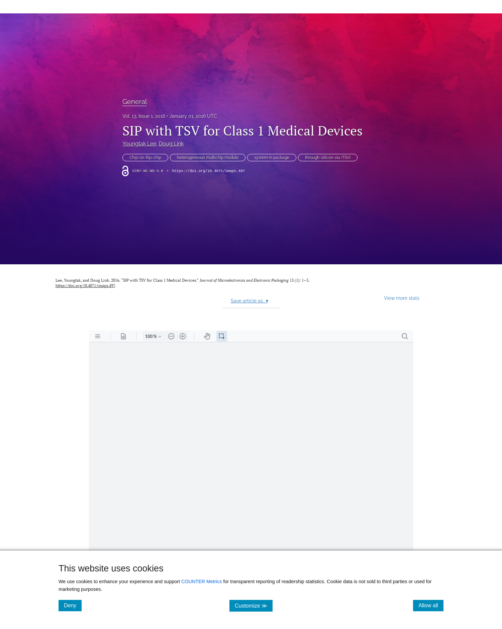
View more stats (401, 298)
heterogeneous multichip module (207, 157)
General (134, 102)
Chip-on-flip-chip (145, 157)
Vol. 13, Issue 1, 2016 (143, 116)
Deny (73, 605)
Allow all (430, 605)
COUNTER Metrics (201, 581)
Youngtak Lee (139, 144)
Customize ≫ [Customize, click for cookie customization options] (254, 605)
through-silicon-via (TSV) (327, 157)
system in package (271, 157)
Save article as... (249, 300)
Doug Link (171, 144)
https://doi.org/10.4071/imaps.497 (208, 171)
